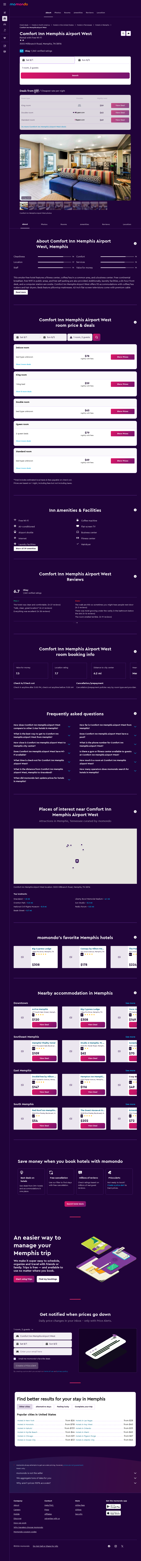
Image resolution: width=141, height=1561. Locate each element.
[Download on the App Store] (113, 1513)
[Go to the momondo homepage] (19, 4)
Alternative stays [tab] (43, 1407)
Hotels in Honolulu (25, 1425)
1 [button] (88, 86)
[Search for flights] (4, 12)
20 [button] (52, 106)
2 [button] (26, 92)
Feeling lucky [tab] (63, 1407)
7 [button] (59, 92)
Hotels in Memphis (102, 25)
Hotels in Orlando (83, 1428)
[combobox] (45, 1336)
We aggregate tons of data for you (76, 1478)
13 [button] (53, 99)
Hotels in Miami (82, 1432)
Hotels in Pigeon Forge (86, 1436)
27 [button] (53, 112)
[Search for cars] (4, 24)
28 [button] (59, 112)
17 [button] (33, 106)
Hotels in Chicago (25, 1436)
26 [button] (46, 112)
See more (130, 1003)
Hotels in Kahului (24, 1428)
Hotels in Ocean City (26, 1440)
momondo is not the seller (76, 1473)
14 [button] (59, 99)
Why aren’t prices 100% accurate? (76, 1483)
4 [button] (39, 92)
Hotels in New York (25, 1421)
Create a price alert (115, 1185)
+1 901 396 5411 (27, 47)
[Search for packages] (4, 30)
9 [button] (26, 99)
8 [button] (66, 92)
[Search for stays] (4, 18)
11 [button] (39, 99)
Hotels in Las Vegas (84, 1421)
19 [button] (46, 106)
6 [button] (52, 92)
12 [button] (46, 99)
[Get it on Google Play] (113, 1506)
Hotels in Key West (84, 1425)
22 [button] (66, 106)
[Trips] (4, 38)
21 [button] (59, 106)
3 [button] (33, 92)
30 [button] (26, 119)
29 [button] (66, 112)
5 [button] (46, 92)
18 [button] (40, 106)
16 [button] (26, 106)
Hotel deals (24, 25)
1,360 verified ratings (41, 51)
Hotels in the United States (63, 25)
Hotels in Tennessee (84, 25)
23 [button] (26, 112)
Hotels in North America (41, 25)
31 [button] (33, 119)
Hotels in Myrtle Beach (27, 1432)
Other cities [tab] (24, 1407)
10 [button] (33, 99)
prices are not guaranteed (73, 1465)
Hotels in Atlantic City (85, 1440)
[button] (5, 4)
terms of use (48, 1371)
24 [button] (33, 112)
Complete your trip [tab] (84, 1407)
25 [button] (39, 112)
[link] (44, 1024)
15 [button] (66, 99)
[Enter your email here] (45, 1352)
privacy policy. (62, 1371)
